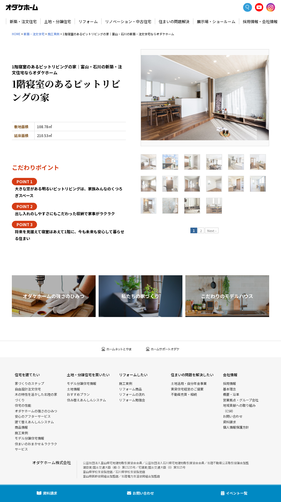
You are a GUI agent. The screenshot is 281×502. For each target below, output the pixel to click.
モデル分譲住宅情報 (29, 438)
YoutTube (259, 7)
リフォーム (88, 21)
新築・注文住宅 (23, 21)
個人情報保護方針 (236, 427)
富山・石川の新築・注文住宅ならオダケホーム (22, 7)
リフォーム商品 (130, 389)
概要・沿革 (231, 394)
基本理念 (229, 389)
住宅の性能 (23, 405)
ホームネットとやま (116, 349)
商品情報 (21, 427)
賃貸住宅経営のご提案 (187, 389)
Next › (211, 230)
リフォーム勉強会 (132, 400)
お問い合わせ (233, 416)
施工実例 (54, 34)
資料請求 (229, 421)
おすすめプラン (78, 394)
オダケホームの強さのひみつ (36, 410)
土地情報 (73, 389)
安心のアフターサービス (33, 416)
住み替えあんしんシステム (86, 400)
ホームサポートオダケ (163, 349)
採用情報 (229, 383)
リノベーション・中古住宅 (128, 21)
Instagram (270, 7)
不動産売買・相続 (184, 394)
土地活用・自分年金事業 (189, 383)
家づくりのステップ (29, 383)
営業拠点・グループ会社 (240, 400)
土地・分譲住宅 (57, 21)
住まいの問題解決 (174, 21)
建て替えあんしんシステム (34, 421)
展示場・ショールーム (216, 21)
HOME (16, 34)
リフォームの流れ (132, 394)
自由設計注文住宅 (28, 389)
